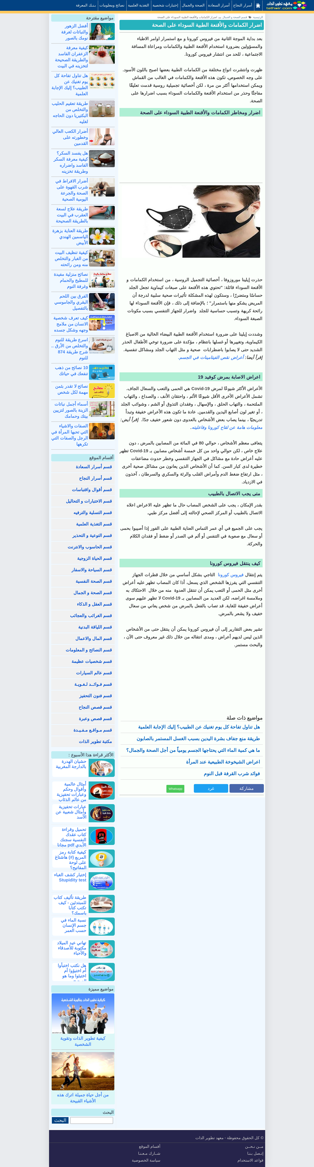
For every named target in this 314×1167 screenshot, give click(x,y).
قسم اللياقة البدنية (95, 627)
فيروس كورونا (231, 574)
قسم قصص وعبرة (95, 718)
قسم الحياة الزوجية (94, 558)
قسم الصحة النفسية (94, 581)
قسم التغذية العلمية (94, 524)
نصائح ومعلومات (111, 5)
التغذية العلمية (138, 5)
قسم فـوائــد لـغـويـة (93, 684)
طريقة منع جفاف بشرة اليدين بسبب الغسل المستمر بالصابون (198, 738)
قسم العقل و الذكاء (94, 604)
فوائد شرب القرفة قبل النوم (232, 773)
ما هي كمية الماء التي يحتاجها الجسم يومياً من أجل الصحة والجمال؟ (193, 750)
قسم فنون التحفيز (95, 695)
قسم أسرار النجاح (95, 478)
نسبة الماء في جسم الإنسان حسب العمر (73, 925)
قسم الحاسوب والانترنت (90, 547)
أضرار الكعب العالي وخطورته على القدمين (70, 137)
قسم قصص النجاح (95, 707)
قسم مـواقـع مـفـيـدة (92, 730)
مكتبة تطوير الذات (95, 741)
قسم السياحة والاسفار (92, 569)
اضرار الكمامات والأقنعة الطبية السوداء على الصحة (207, 25)
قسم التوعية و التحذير (92, 535)
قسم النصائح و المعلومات (89, 650)
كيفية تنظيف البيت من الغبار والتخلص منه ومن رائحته (71, 258)
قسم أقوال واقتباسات (92, 489)
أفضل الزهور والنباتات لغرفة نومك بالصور (74, 32)
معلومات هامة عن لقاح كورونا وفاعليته (227, 427)
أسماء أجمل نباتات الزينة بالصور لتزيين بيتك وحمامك (70, 410)
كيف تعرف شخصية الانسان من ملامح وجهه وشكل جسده (70, 324)
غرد (211, 788)
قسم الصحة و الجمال (92, 592)
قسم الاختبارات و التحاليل (89, 501)
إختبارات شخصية (165, 5)
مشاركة (246, 788)
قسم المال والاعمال (93, 638)
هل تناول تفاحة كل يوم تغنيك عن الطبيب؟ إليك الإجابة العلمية (199, 727)
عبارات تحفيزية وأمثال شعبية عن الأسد (71, 811)
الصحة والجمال (193, 5)
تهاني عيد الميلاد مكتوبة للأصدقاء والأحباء (71, 948)
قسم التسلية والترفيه (92, 512)
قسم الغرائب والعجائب (91, 615)
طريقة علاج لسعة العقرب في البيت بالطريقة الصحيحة (72, 214)
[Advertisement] (191, 150)
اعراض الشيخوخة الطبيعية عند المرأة (223, 762)
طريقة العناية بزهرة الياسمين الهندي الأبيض (70, 236)
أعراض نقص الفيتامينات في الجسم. (211, 357)
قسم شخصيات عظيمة (92, 661)
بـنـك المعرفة (86, 5)
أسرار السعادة (219, 5)
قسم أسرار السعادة (94, 466)
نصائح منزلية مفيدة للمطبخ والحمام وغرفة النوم (71, 280)
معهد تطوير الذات (209, 1138)
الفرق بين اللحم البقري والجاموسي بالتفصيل (71, 302)
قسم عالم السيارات (94, 672)
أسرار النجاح (242, 5)
